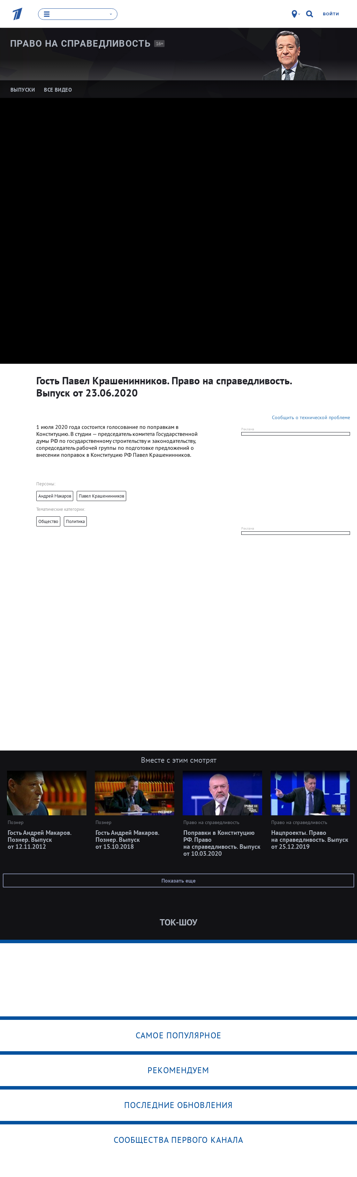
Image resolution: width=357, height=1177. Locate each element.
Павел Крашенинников (101, 496)
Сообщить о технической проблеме (311, 417)
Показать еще (178, 880)
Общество (48, 521)
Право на (80, 43)
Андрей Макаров (54, 496)
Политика (75, 521)
